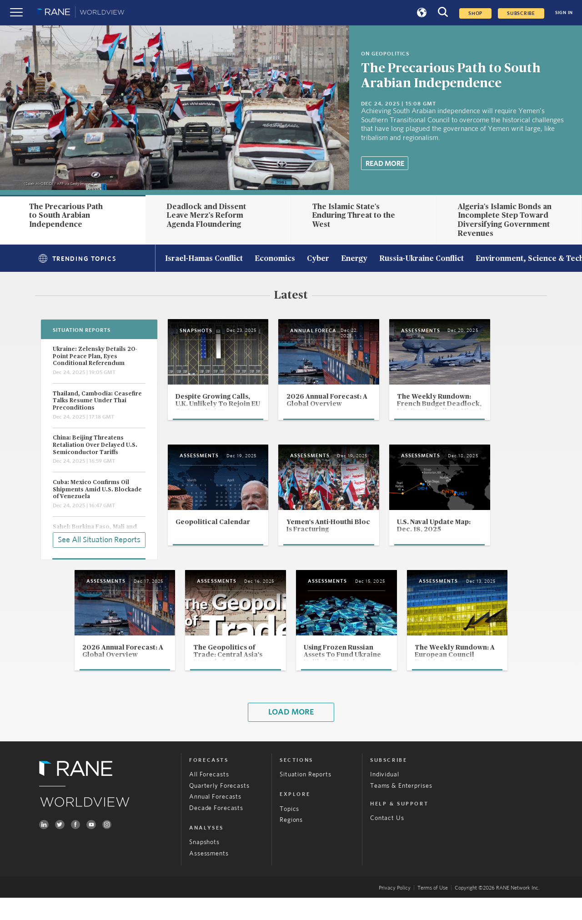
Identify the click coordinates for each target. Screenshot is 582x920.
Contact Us (387, 840)
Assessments (209, 876)
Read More (385, 163)
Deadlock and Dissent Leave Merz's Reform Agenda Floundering (206, 215)
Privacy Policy (395, 910)
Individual (384, 797)
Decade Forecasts (216, 830)
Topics (289, 831)
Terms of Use (432, 910)
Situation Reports (305, 797)
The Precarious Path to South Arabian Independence (66, 215)
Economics (275, 259)
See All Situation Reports (99, 539)
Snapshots (204, 865)
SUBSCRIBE (521, 13)
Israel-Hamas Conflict (204, 259)
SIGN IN (564, 12)
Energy (354, 259)
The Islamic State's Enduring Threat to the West (353, 215)
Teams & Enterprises (401, 808)
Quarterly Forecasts (219, 808)
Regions (291, 843)
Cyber (318, 259)
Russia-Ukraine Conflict (421, 259)
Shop (475, 13)
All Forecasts (209, 797)
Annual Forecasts (215, 819)
